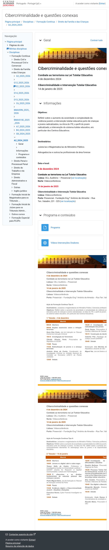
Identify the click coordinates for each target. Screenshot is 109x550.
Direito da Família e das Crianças (73, 22)
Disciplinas (28, 22)
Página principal (12, 22)
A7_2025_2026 (23, 126)
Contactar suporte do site (20, 534)
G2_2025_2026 (23, 76)
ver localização (79, 178)
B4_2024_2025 (23, 130)
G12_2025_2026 (21, 82)
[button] (40, 40)
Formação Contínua (45, 22)
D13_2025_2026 (21, 99)
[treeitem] (17, 131)
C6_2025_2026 (23, 103)
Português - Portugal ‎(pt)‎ (27, 3)
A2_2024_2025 (15, 25)
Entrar (102, 3)
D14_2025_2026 (21, 93)
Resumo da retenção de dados (20, 546)
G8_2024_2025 (23, 134)
